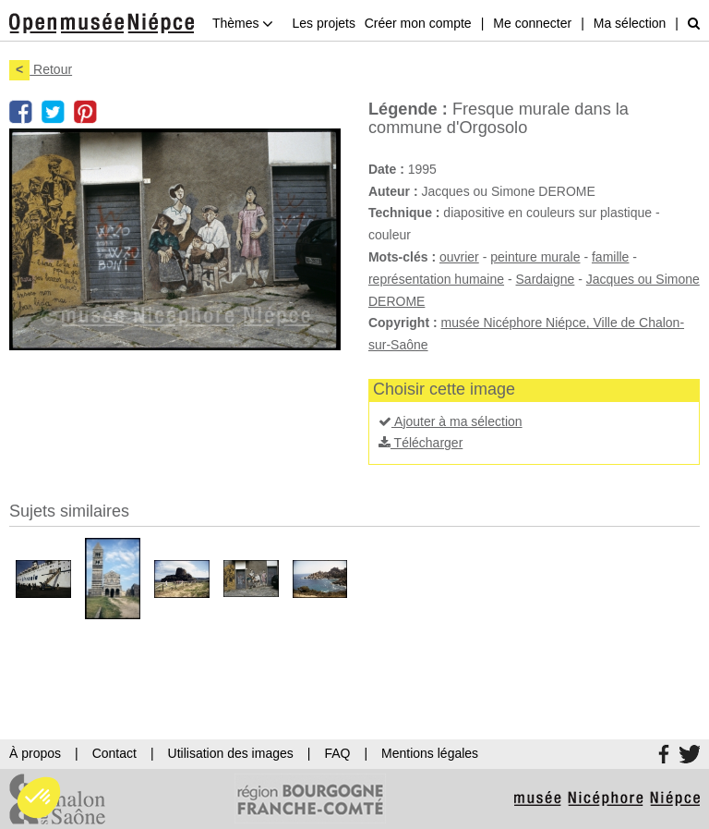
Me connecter (532, 23)
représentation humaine (436, 279)
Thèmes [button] (242, 23)
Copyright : (403, 322)
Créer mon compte (418, 23)
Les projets (323, 23)
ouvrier (459, 257)
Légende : (408, 109)
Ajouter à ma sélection (451, 421)
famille (610, 257)
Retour (40, 69)
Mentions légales (429, 753)
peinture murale (535, 257)
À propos (35, 753)
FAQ (337, 753)
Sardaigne (545, 279)
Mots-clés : (402, 257)
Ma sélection (630, 23)
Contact (114, 753)
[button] (39, 797)
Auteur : (393, 191)
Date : (386, 169)
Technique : (404, 212)
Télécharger (421, 442)
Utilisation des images (231, 753)
